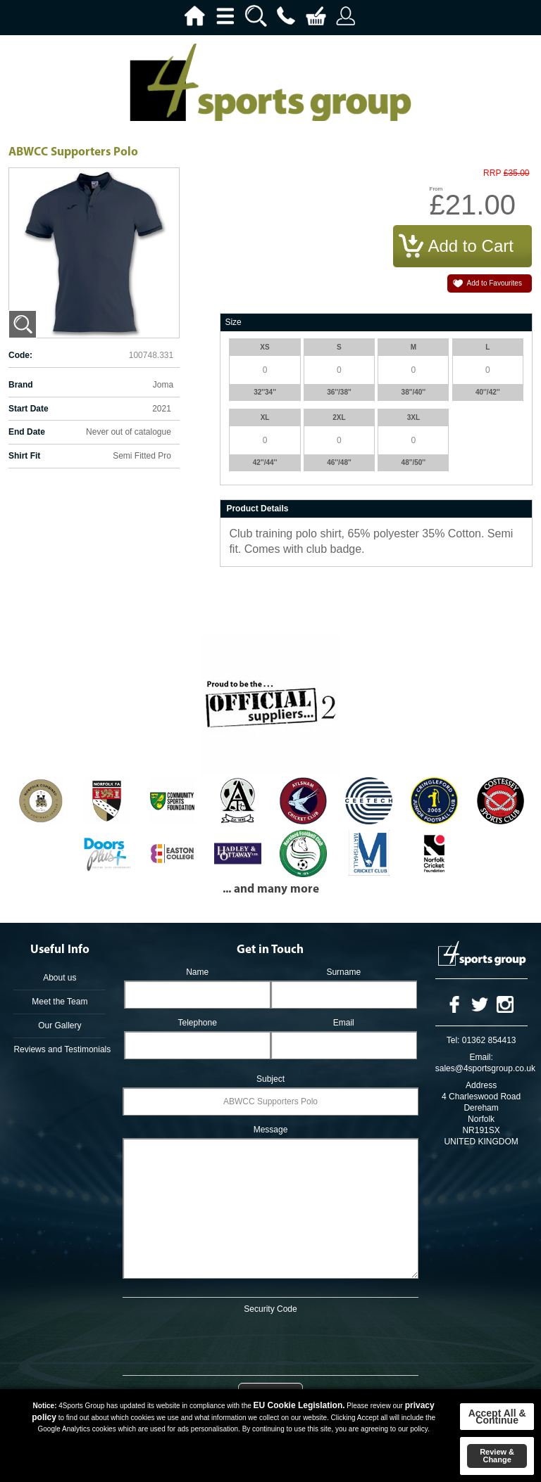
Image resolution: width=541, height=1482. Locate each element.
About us (59, 978)
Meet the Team (59, 1002)
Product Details (257, 508)
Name (197, 972)
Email (343, 1023)
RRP (492, 173)
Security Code (270, 1309)
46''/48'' (339, 462)
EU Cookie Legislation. (299, 1405)
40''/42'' (487, 392)
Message (271, 1130)
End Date (26, 432)
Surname (343, 972)
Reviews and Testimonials (59, 1049)
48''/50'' (414, 462)
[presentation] (270, 1342)
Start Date (28, 409)
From (436, 189)
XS (264, 347)
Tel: (453, 1040)
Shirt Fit (24, 456)
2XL (338, 417)
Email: (480, 1057)
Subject (270, 1079)
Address (481, 1085)
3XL (413, 417)
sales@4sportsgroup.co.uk (485, 1068)
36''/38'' (339, 392)
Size (233, 322)
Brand (20, 385)
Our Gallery (59, 1025)
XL (265, 417)
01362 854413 (489, 1040)
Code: (20, 355)
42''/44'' (265, 462)
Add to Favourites (494, 283)
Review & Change (497, 1456)
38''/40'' (414, 392)
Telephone (197, 1023)
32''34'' (265, 392)
